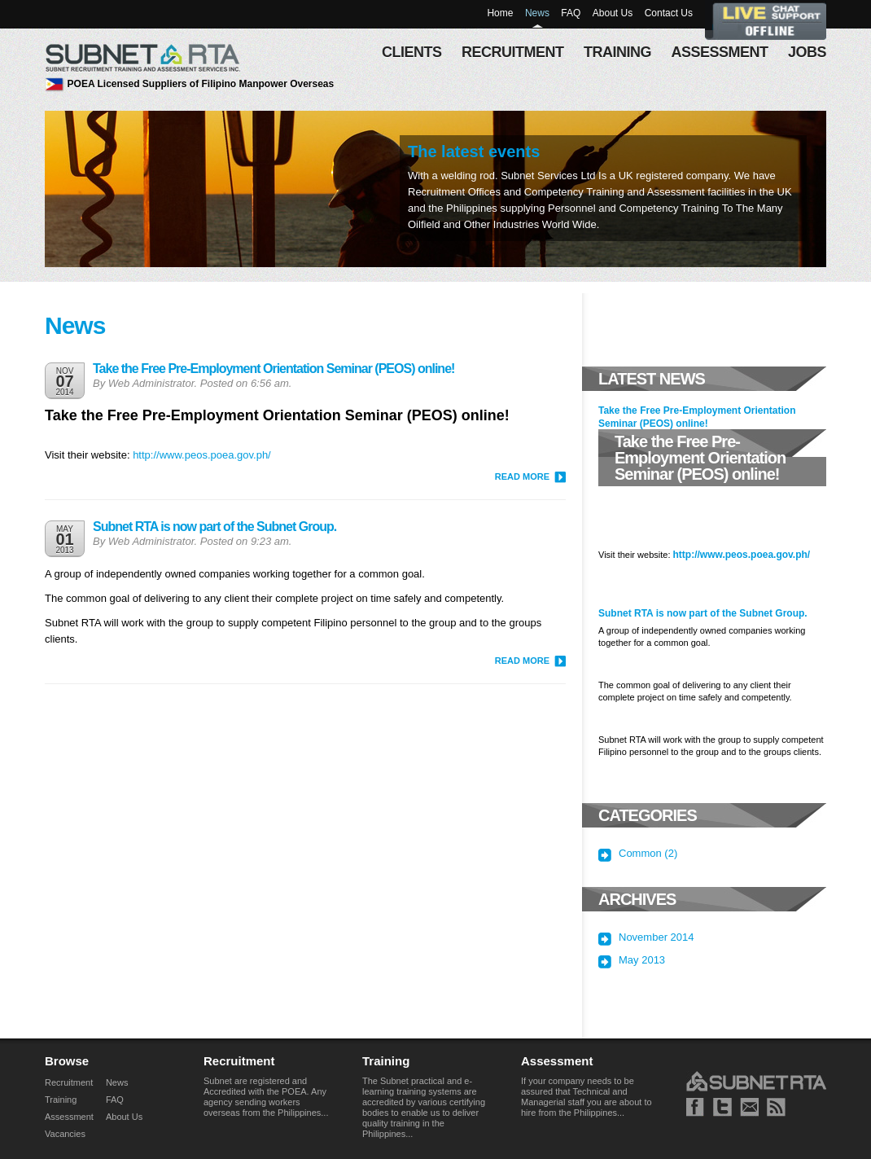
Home (500, 13)
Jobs (807, 52)
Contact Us (669, 13)
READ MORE (522, 476)
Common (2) (648, 853)
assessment (719, 52)
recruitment (513, 52)
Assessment (69, 1117)
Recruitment (69, 1082)
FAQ (570, 13)
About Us (612, 13)
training (617, 52)
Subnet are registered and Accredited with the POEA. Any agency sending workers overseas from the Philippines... (266, 1096)
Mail (749, 1107)
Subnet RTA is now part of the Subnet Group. (214, 526)
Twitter (722, 1107)
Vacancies (65, 1134)
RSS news (776, 1107)
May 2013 (642, 960)
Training (61, 1099)
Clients (412, 52)
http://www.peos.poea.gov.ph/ (202, 455)
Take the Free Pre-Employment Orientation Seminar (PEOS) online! (273, 368)
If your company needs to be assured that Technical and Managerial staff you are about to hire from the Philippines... (586, 1096)
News (537, 13)
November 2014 (656, 937)
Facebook (695, 1107)
